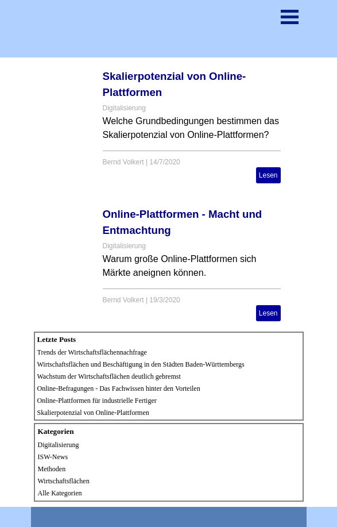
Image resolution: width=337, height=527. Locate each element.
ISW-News (53, 457)
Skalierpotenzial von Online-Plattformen (93, 413)
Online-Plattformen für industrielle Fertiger (97, 401)
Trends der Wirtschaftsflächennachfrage (92, 352)
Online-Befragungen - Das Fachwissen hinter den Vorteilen (118, 388)
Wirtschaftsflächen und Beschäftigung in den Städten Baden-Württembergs (141, 364)
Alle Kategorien (60, 493)
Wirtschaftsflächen (64, 481)
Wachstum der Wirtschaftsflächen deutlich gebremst (109, 376)
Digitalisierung (124, 108)
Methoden (52, 469)
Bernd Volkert (123, 162)
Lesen (268, 175)
